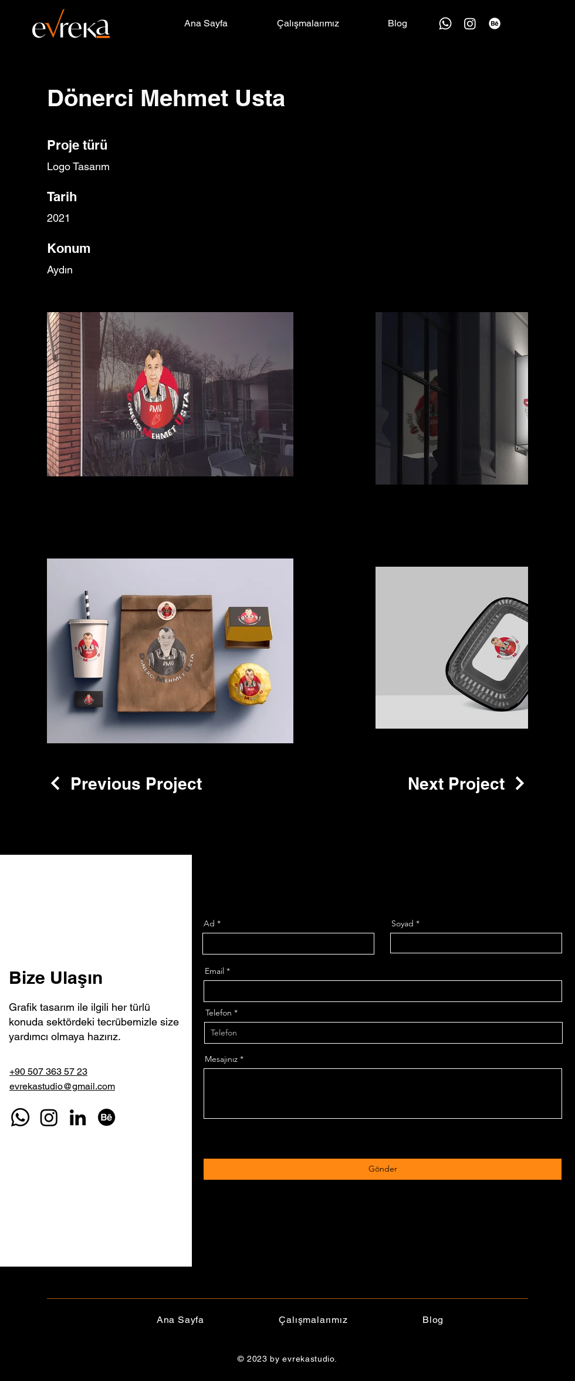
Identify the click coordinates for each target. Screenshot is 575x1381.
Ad (209, 923)
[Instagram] (470, 23)
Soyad (402, 923)
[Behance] (494, 23)
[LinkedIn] (77, 1117)
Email (214, 971)
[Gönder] (383, 1169)
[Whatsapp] (445, 23)
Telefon (218, 1012)
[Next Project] (468, 783)
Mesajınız (221, 1059)
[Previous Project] (124, 783)
